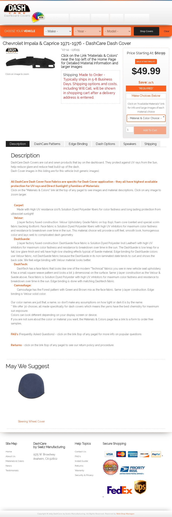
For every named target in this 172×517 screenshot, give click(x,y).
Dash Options (105, 144)
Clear (166, 28)
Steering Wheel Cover (31, 421)
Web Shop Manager (125, 514)
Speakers (129, 144)
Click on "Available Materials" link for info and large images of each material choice (146, 107)
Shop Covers (146, 28)
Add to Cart (150, 130)
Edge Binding (78, 144)
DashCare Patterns (47, 144)
